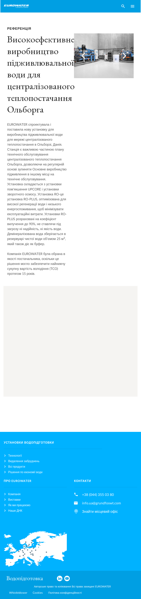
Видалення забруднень (23, 461)
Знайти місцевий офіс (100, 512)
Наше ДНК (15, 510)
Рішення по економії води (25, 472)
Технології (15, 455)
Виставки (14, 499)
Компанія (14, 494)
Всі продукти (16, 466)
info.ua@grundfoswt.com (101, 503)
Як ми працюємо (19, 505)
